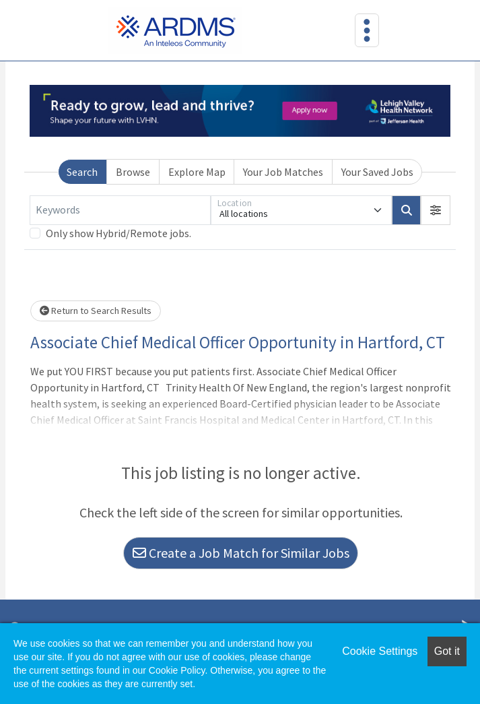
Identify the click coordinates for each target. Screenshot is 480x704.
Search (82, 172)
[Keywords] (120, 210)
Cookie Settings (379, 651)
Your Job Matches (283, 172)
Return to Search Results (95, 311)
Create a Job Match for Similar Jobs (241, 552)
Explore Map (197, 172)
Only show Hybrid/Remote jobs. (118, 233)
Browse (133, 172)
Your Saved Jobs (377, 172)
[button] (435, 210)
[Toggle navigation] (367, 30)
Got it (447, 651)
